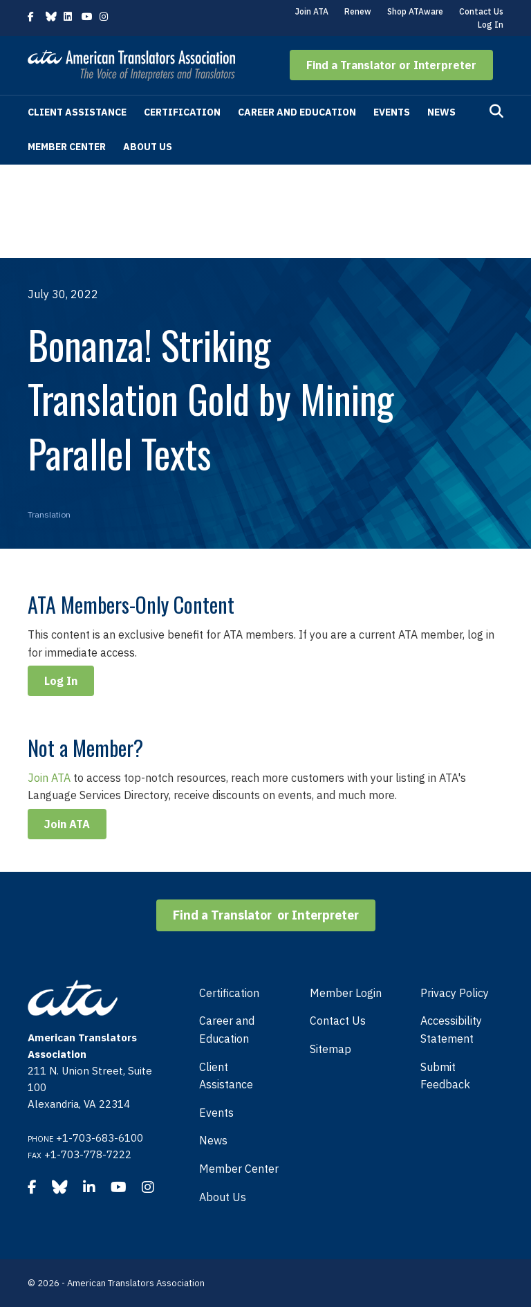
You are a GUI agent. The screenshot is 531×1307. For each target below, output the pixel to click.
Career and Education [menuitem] (226, 1029)
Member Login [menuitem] (346, 993)
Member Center (67, 146)
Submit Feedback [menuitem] (445, 1076)
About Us (147, 146)
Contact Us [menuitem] (338, 1020)
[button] (391, 65)
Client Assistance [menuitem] (226, 1076)
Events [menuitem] (216, 1112)
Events (391, 112)
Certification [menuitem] (229, 993)
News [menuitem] (213, 1140)
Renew (357, 11)
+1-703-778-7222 (87, 1154)
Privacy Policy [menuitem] (454, 993)
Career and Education (297, 112)
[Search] (496, 111)
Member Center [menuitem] (239, 1169)
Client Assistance (77, 112)
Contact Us (481, 11)
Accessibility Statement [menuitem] (451, 1029)
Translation (49, 514)
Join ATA (311, 11)
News (441, 112)
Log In (490, 24)
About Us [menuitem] (222, 1197)
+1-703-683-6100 (99, 1137)
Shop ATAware (415, 11)
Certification (182, 112)
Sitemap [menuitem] (330, 1049)
